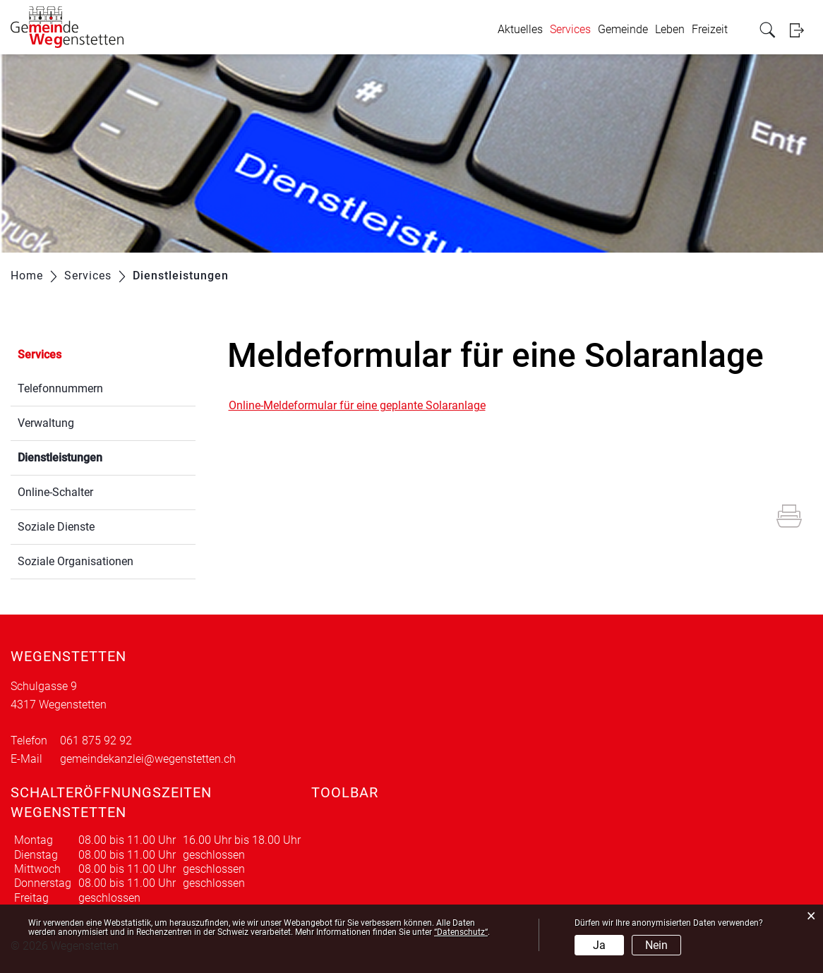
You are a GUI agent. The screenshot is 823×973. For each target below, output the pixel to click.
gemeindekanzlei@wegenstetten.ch (148, 759)
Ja (599, 945)
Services (570, 29)
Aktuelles (520, 29)
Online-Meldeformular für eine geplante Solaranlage (357, 405)
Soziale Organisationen (75, 561)
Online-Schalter (55, 492)
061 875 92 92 (96, 740)
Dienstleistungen (93, 456)
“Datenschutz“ (461, 932)
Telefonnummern (60, 388)
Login (801, 30)
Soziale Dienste (56, 526)
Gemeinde (623, 29)
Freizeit (710, 29)
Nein (656, 945)
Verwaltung (46, 423)
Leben (670, 29)
